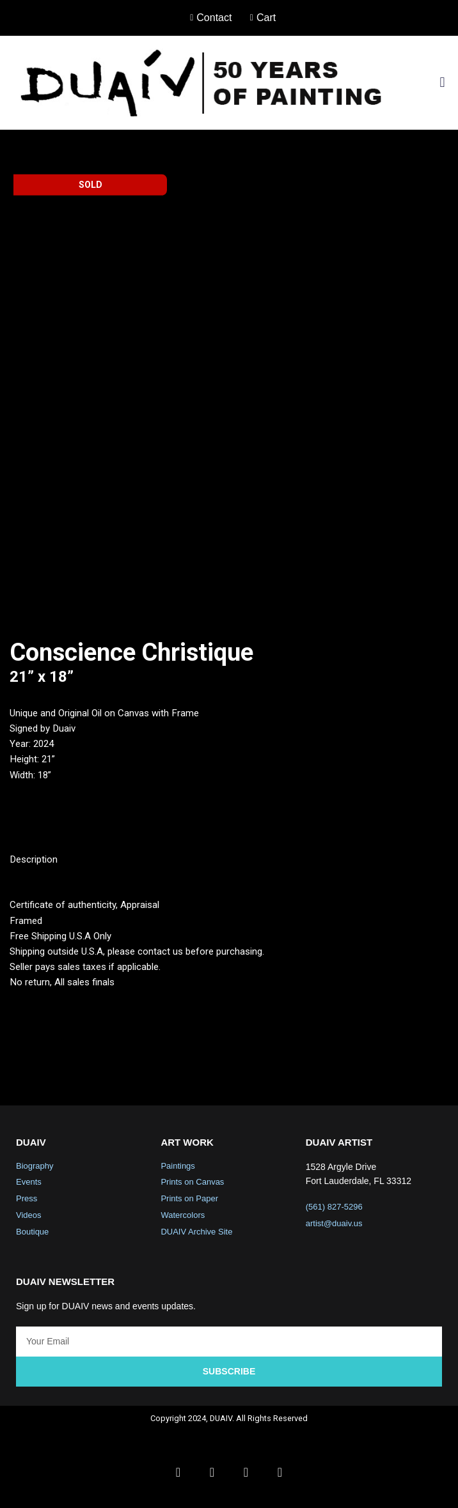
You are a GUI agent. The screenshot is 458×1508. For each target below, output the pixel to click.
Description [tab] (35, 867)
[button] (442, 82)
